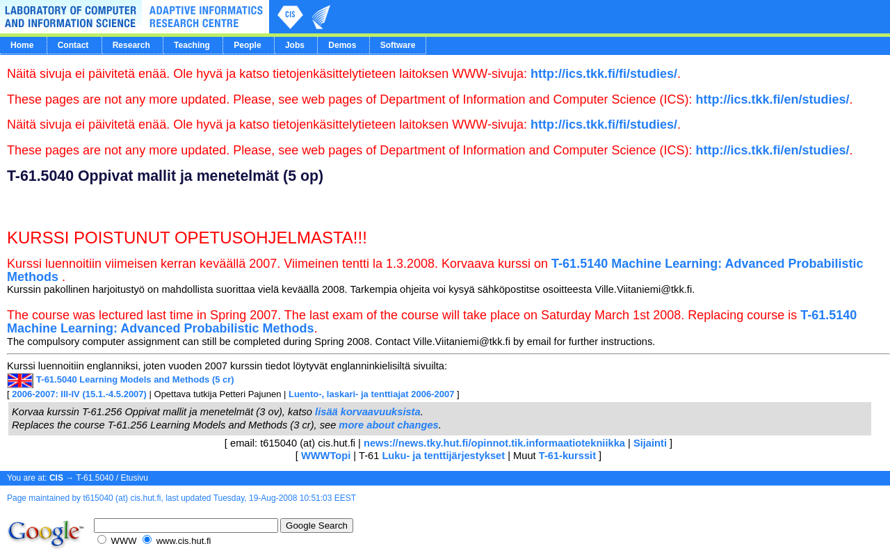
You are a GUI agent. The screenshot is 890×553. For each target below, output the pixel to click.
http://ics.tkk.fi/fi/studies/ (604, 74)
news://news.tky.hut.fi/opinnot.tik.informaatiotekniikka (496, 443)
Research (131, 45)
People (247, 45)
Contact (73, 45)
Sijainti (650, 443)
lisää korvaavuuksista (368, 411)
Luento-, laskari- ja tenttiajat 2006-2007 (371, 394)
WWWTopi (325, 455)
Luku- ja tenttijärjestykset (443, 455)
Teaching (192, 45)
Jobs (295, 45)
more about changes (388, 425)
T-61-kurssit (567, 455)
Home (21, 45)
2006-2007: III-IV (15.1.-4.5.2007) (79, 394)
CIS (56, 478)
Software (398, 45)
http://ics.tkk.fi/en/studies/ (773, 99)
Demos (342, 45)
